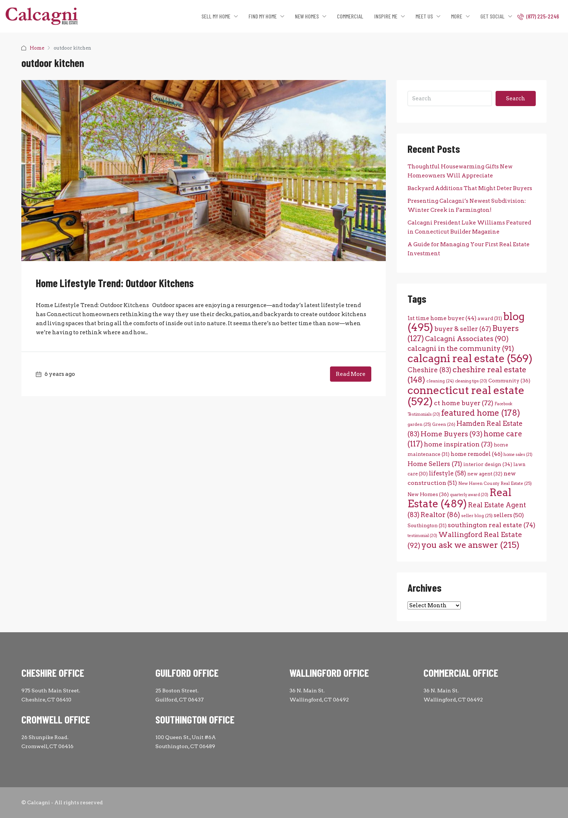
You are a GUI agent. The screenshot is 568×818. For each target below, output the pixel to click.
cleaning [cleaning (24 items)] (440, 380)
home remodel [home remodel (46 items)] (476, 453)
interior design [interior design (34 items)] (487, 464)
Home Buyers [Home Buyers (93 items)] (452, 434)
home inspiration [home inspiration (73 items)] (458, 444)
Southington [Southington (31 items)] (427, 525)
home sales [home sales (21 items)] (518, 454)
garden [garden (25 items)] (419, 424)
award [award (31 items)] (489, 318)
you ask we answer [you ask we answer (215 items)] (470, 545)
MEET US (424, 16)
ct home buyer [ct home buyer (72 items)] (463, 403)
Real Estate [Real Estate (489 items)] (459, 498)
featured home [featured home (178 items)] (480, 413)
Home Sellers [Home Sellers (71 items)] (435, 463)
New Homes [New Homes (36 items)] (428, 494)
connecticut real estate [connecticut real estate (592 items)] (466, 396)
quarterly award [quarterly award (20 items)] (469, 494)
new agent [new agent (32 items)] (484, 474)
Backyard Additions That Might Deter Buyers (470, 188)
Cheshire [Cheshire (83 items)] (429, 370)
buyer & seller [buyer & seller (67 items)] (462, 328)
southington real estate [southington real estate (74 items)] (491, 525)
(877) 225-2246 (538, 16)
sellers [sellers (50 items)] (509, 515)
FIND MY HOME (262, 16)
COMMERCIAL (350, 16)
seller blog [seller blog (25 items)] (477, 515)
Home (37, 48)
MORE (456, 16)
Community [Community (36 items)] (509, 380)
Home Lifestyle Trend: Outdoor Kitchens (115, 282)
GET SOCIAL (492, 16)
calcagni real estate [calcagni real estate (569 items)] (470, 358)
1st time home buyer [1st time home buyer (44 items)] (442, 318)
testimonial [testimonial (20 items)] (422, 535)
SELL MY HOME (215, 16)
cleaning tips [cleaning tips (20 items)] (471, 381)
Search (515, 98)
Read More (351, 374)
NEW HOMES (307, 16)
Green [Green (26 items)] (443, 424)
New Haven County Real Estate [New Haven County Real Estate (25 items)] (495, 483)
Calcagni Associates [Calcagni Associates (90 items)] (467, 339)
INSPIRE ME (385, 16)
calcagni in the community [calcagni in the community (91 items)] (461, 348)
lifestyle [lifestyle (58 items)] (447, 473)
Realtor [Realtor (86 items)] (440, 515)
